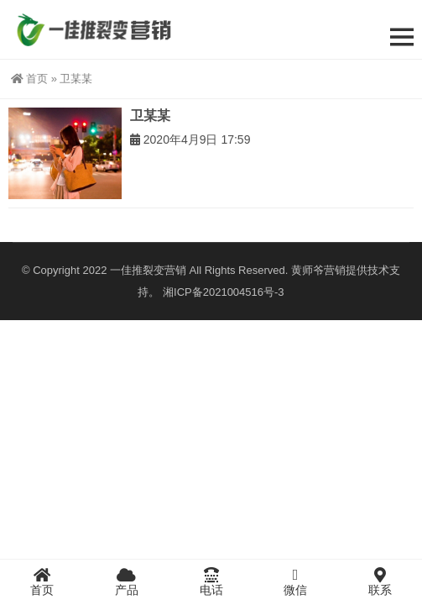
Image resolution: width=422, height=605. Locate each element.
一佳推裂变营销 (148, 270)
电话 (211, 581)
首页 (29, 78)
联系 (379, 581)
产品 (127, 581)
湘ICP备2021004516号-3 (223, 292)
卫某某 (150, 115)
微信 (295, 581)
